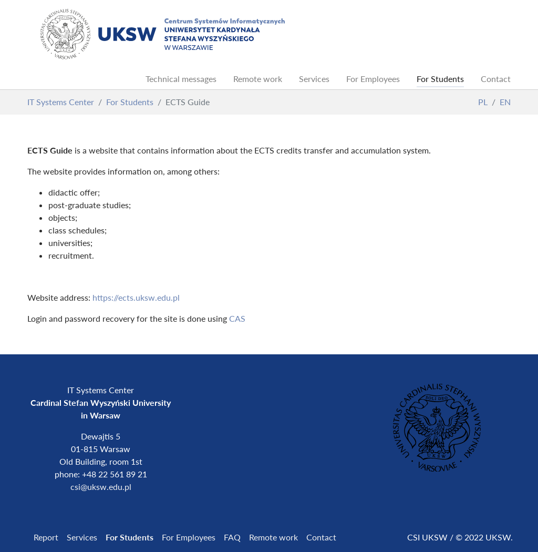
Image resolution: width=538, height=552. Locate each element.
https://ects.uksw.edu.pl (136, 297)
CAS (237, 318)
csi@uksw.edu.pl (100, 487)
